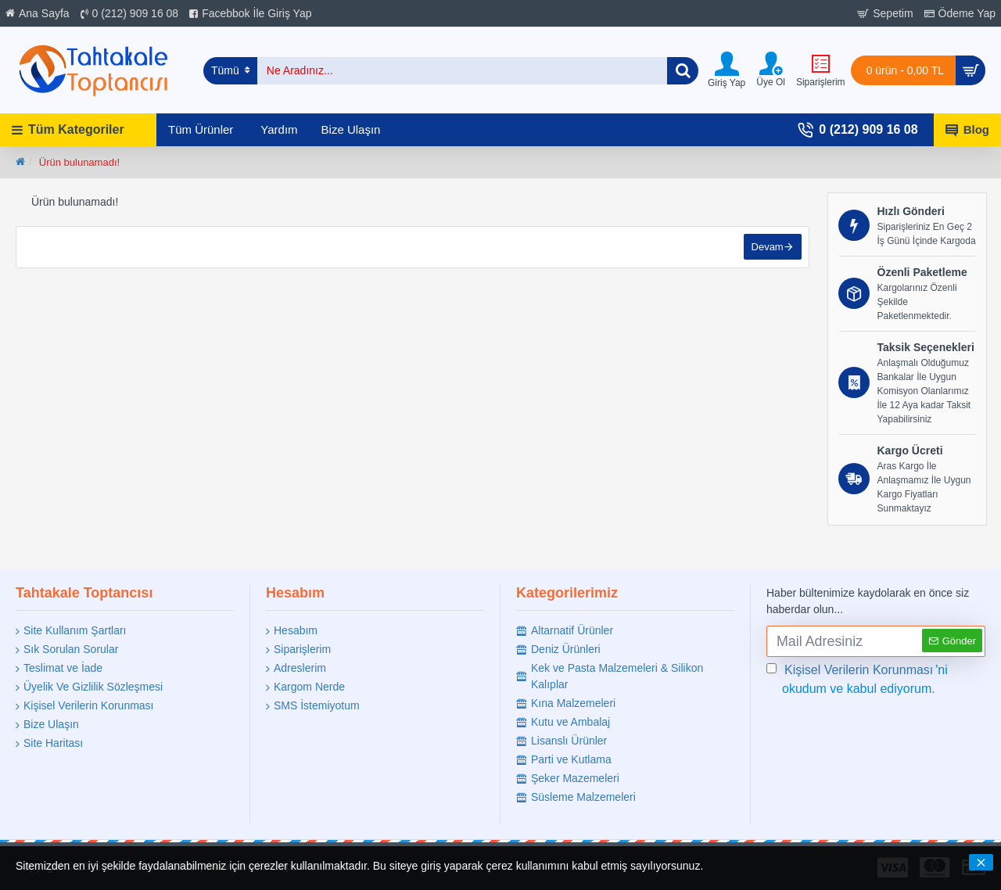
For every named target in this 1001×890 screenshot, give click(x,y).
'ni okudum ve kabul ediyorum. (857, 678)
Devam (767, 247)
